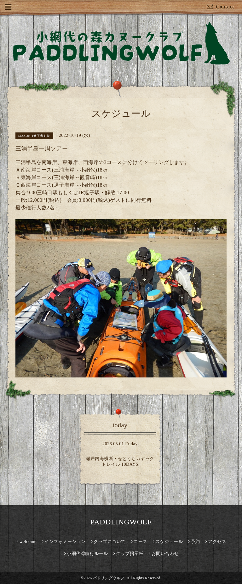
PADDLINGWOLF (121, 522)
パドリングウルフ (108, 578)
